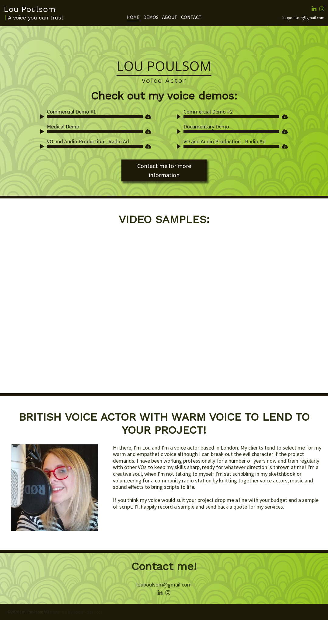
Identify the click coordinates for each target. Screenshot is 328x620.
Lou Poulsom (29, 9)
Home (133, 17)
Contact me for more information (164, 170)
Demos (151, 17)
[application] (91, 116)
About (169, 17)
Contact (191, 17)
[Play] (43, 117)
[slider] (95, 116)
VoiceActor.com (87, 612)
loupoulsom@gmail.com (303, 17)
